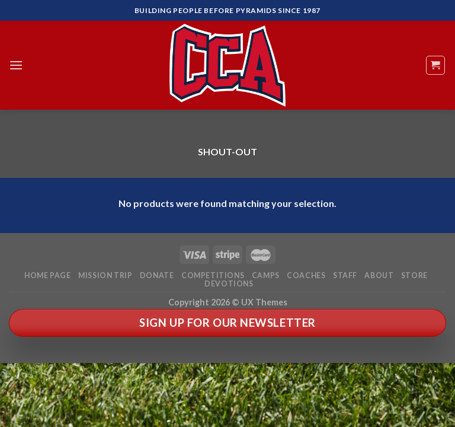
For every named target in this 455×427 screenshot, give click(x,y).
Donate (157, 275)
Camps (266, 275)
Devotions (229, 283)
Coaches (306, 275)
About (378, 275)
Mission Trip (105, 275)
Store (414, 275)
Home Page (47, 275)
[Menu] (16, 64)
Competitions (212, 275)
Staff (345, 275)
